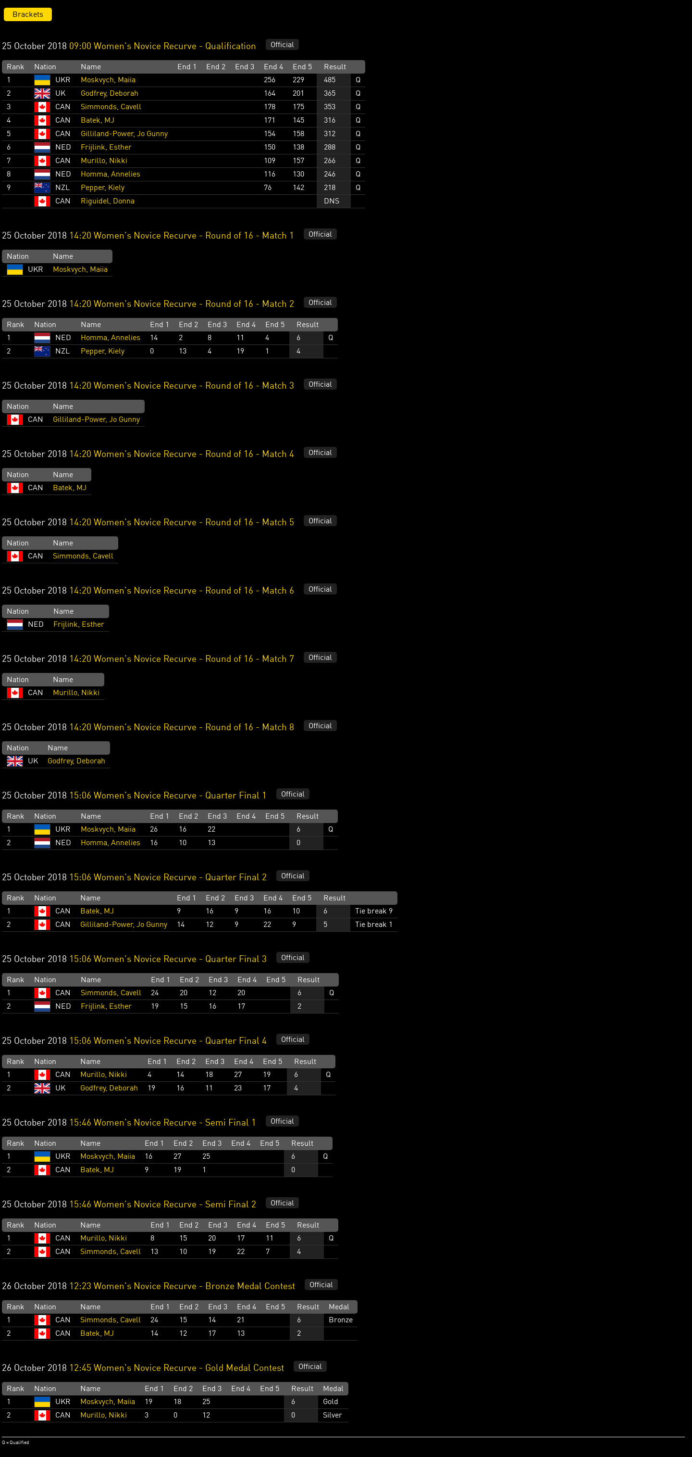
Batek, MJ (97, 121)
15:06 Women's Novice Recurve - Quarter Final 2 (168, 878)
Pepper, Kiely (102, 188)
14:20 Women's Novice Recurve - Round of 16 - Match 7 (181, 659)
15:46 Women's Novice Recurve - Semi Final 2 (162, 1205)
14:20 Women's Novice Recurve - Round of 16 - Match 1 (181, 236)
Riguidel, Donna (108, 201)
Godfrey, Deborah (109, 94)
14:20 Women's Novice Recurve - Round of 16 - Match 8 (181, 728)
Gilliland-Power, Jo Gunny (124, 134)
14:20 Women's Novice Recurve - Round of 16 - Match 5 (181, 523)
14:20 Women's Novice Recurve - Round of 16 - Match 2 (181, 304)
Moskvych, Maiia (108, 80)
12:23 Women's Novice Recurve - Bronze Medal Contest (182, 1287)
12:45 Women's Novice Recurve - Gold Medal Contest (176, 1368)
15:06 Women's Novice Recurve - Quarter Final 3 (168, 959)
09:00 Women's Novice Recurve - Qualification (162, 46)
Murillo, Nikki (104, 161)
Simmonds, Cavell (111, 107)
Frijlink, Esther (106, 148)
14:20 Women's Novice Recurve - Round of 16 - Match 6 (181, 591)
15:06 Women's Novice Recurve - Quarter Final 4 (168, 1041)
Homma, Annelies (110, 174)
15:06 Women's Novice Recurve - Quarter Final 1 (168, 796)
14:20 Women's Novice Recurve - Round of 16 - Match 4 (181, 454)
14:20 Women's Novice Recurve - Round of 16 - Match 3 (181, 386)
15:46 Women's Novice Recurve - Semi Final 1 (162, 1123)
